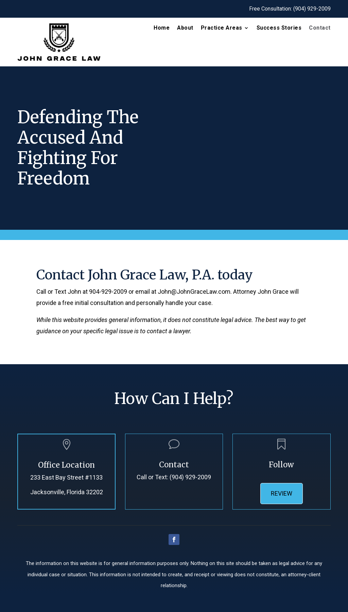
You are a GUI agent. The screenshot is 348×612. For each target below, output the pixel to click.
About (185, 28)
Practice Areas (221, 28)
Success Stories (279, 28)
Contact (320, 28)
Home (162, 28)
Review (281, 493)
